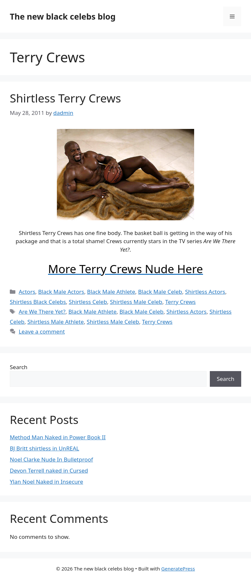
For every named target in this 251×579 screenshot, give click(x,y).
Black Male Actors (61, 291)
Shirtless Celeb (88, 301)
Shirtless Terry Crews (65, 98)
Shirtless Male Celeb (136, 301)
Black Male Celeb (160, 291)
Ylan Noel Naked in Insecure (46, 481)
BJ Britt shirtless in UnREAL (44, 448)
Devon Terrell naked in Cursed (49, 470)
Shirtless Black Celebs (38, 301)
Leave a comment (42, 331)
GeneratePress (178, 568)
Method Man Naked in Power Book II (58, 437)
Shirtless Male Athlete (55, 321)
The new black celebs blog (63, 16)
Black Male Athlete (111, 291)
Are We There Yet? (42, 311)
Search (18, 367)
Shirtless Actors (205, 291)
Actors (27, 291)
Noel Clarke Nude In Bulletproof (51, 459)
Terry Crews (180, 301)
